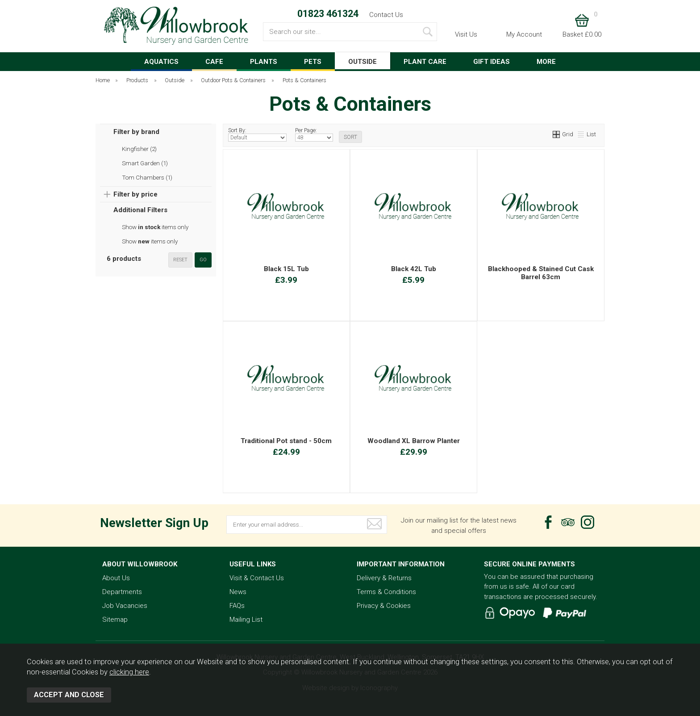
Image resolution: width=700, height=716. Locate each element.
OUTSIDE (362, 62)
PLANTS (263, 62)
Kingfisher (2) (139, 148)
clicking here (129, 672)
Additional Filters (140, 210)
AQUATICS (161, 62)
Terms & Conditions (386, 592)
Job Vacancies (124, 606)
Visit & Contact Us (256, 578)
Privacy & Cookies (384, 606)
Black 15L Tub (286, 269)
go (203, 260)
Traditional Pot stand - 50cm (286, 441)
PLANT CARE (425, 62)
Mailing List (245, 620)
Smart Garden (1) (145, 163)
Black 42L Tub (413, 269)
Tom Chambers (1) (147, 177)
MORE (546, 62)
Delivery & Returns (384, 578)
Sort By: (257, 134)
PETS (312, 62)
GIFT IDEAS (491, 62)
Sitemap (115, 620)
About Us (116, 578)
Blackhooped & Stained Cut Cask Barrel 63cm (541, 273)
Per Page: (314, 134)
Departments (122, 592)
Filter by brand (136, 132)
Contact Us (386, 15)
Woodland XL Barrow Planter (413, 441)
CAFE (214, 62)
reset (180, 260)
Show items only (155, 226)
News (237, 592)
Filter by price (135, 194)
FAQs (237, 606)
